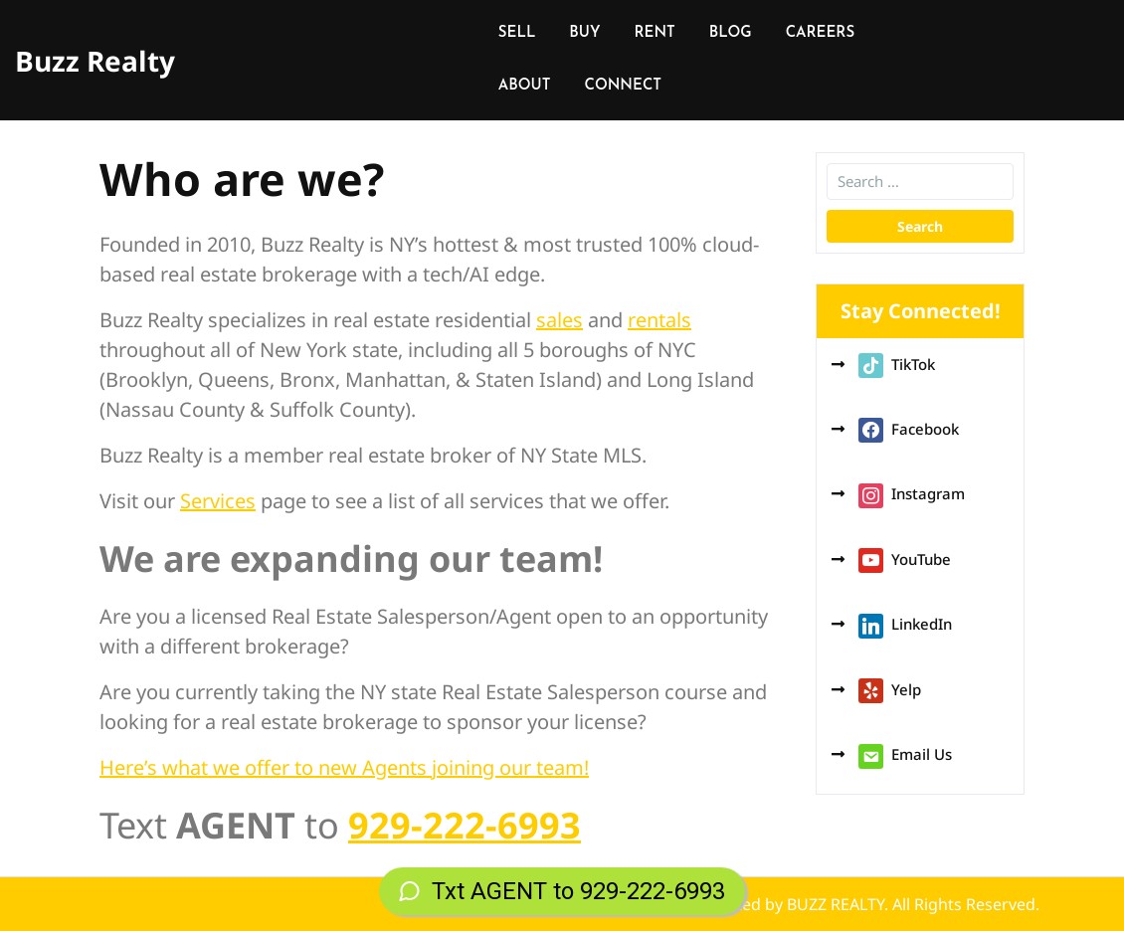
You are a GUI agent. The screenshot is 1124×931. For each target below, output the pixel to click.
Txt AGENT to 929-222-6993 (562, 891)
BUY (584, 33)
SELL (517, 33)
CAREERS (820, 33)
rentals (659, 319)
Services (218, 500)
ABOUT (524, 86)
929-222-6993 (464, 825)
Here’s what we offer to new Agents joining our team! (344, 767)
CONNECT (622, 86)
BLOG (730, 33)
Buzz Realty (95, 61)
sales (559, 319)
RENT (654, 33)
